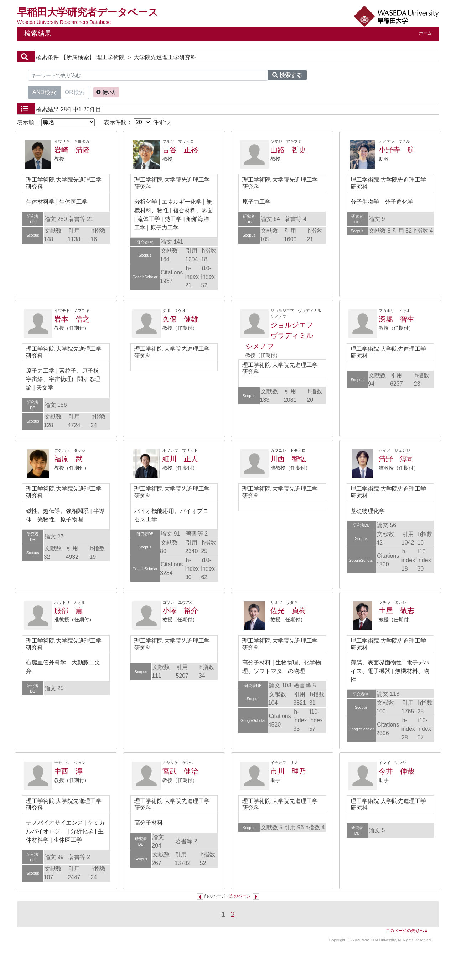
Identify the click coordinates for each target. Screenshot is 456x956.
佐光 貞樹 (288, 610)
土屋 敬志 (396, 610)
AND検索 (44, 91)
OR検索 (75, 91)
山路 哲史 (288, 150)
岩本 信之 (72, 319)
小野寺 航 (396, 150)
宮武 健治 (180, 771)
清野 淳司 (396, 459)
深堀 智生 (396, 319)
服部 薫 (68, 610)
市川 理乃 (288, 771)
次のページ (240, 896)
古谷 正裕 (180, 150)
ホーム (425, 33)
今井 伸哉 (396, 771)
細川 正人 (180, 459)
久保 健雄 (180, 319)
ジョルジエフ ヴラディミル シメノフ (282, 335)
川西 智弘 (288, 459)
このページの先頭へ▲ (406, 930)
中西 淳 (68, 771)
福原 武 (68, 459)
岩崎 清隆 (72, 150)
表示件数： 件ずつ (137, 122)
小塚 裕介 (180, 610)
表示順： (56, 122)
